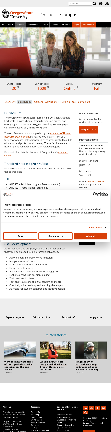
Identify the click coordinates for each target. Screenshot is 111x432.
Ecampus (68, 14)
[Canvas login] (85, 415)
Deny (20, 236)
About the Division (64, 414)
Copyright (87, 418)
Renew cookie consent (40, 430)
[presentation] (100, 3)
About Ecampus (63, 417)
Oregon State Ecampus (12, 421)
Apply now (93, 317)
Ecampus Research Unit (66, 425)
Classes (54, 24)
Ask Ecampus (36, 414)
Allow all (90, 236)
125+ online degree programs (14, 415)
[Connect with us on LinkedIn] (86, 408)
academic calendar (95, 181)
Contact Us (84, 101)
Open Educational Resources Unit (64, 428)
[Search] (94, 3)
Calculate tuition (43, 317)
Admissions (33, 24)
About (10, 24)
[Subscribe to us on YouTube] (92, 408)
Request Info (88, 24)
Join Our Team (36, 417)
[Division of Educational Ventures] (107, 3)
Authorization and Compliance (38, 423)
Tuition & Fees (68, 101)
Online (46, 14)
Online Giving (36, 420)
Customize (55, 236)
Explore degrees (18, 317)
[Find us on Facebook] (98, 408)
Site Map (34, 427)
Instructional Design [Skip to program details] (55, 69)
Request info (88, 129)
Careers (38, 101)
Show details (95, 227)
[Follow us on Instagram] (104, 408)
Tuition (45, 24)
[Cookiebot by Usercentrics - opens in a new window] (95, 194)
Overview (9, 101)
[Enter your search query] (80, 3)
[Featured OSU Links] (100, 3)
